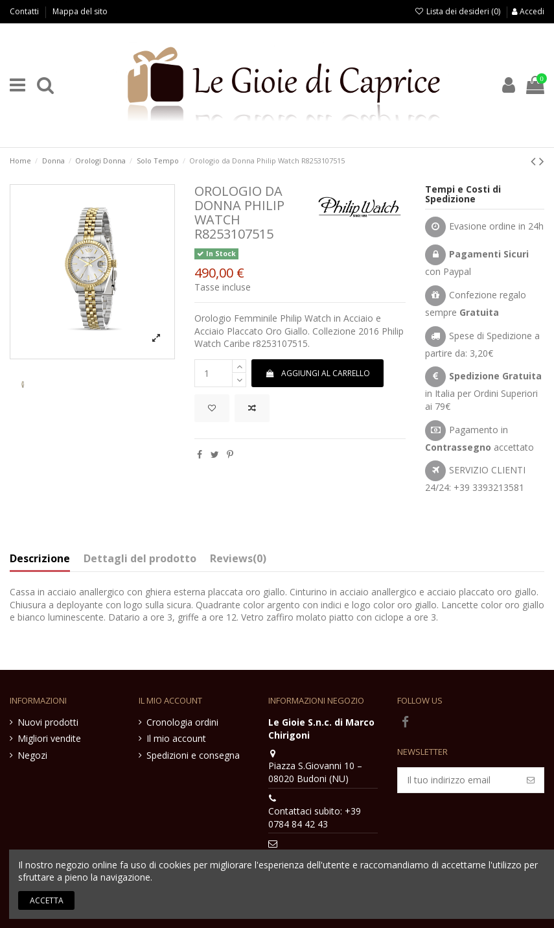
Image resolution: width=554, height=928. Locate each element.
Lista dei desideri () (458, 11)
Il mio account (176, 738)
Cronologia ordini (182, 722)
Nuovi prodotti (47, 722)
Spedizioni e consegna (193, 755)
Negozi (32, 755)
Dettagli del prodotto (140, 559)
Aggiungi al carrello (317, 373)
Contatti (25, 11)
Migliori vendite (49, 738)
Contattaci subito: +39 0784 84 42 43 (314, 817)
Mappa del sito (80, 11)
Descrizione (40, 559)
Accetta (46, 900)
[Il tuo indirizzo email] (458, 780)
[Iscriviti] (531, 780)
